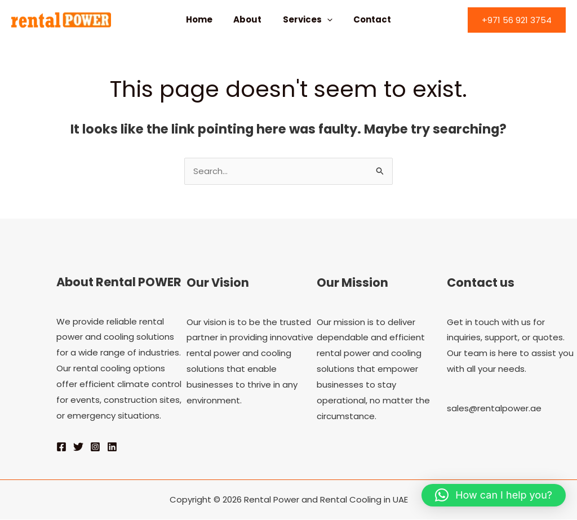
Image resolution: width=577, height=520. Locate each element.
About (250, 19)
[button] (517, 20)
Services (305, 19)
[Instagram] (95, 447)
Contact (366, 19)
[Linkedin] (112, 447)
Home (205, 19)
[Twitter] (78, 447)
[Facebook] (61, 447)
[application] (324, 19)
